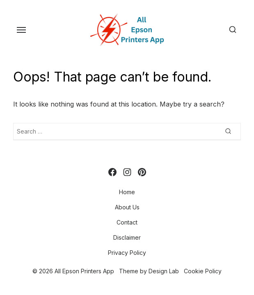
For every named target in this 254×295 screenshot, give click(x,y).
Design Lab (164, 271)
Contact (127, 222)
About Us (127, 207)
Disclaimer (127, 237)
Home (127, 191)
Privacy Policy (127, 252)
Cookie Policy (203, 271)
